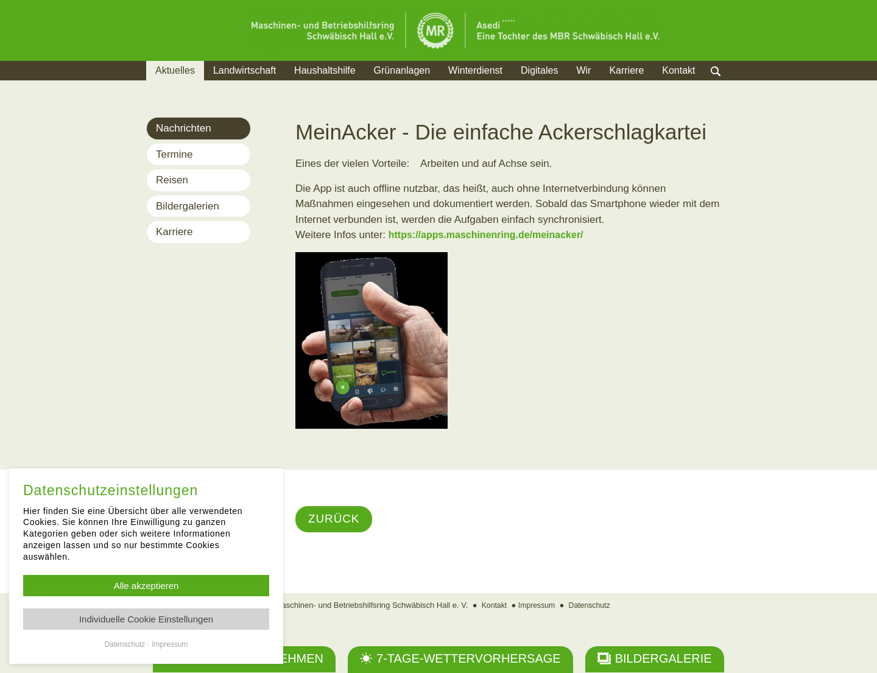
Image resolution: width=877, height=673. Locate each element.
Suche (727, 85)
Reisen (172, 180)
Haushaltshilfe (325, 70)
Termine (174, 154)
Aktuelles (175, 70)
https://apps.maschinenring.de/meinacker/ (492, 235)
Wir (583, 70)
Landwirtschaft (244, 70)
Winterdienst (475, 70)
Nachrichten (183, 128)
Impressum (535, 605)
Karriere (626, 70)
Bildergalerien (187, 206)
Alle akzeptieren (146, 585)
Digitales (539, 70)
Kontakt (678, 70)
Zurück (335, 519)
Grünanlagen (402, 70)
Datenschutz (591, 605)
